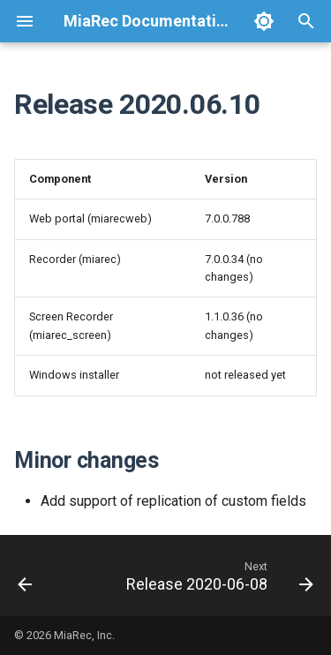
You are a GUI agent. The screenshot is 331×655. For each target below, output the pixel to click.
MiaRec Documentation (149, 20)
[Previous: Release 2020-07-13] (25, 575)
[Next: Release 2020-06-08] (217, 575)
